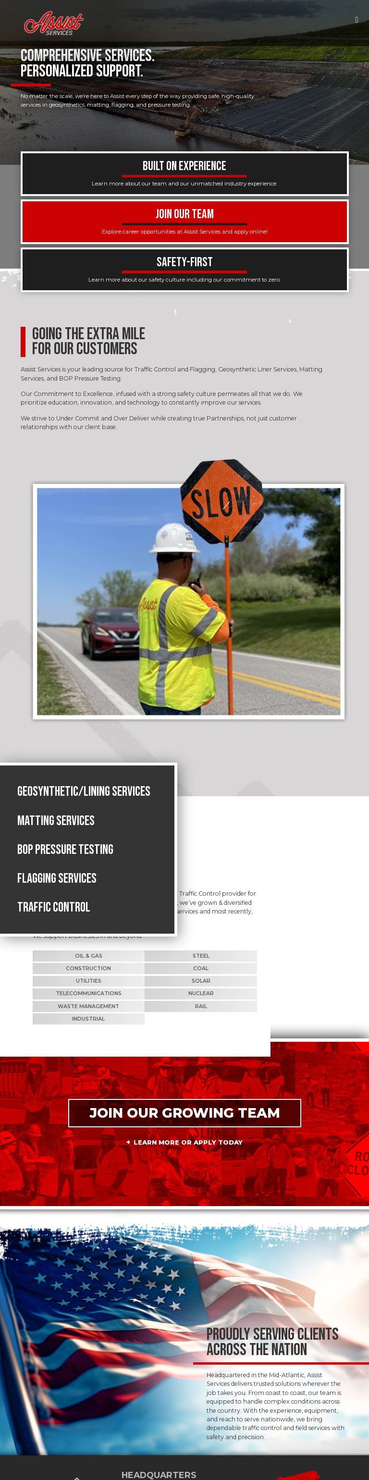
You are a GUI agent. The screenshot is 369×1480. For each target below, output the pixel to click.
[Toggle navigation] (357, 19)
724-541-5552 (148, 1430)
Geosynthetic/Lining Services (83, 804)
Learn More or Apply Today (188, 1056)
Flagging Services (57, 891)
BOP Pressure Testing (65, 862)
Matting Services (56, 832)
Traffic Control (53, 919)
